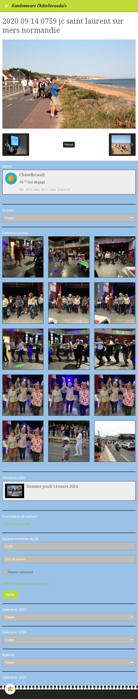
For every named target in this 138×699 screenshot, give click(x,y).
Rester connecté (17, 572)
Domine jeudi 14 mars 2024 (52, 486)
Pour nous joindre (18, 524)
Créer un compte (12, 583)
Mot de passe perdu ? (38, 583)
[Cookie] (10, 689)
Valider (10, 595)
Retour (68, 144)
